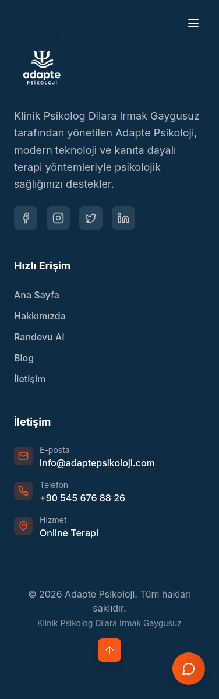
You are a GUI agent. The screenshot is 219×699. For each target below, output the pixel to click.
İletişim (29, 379)
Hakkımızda (40, 316)
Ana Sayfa (36, 295)
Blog (24, 358)
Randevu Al (39, 337)
